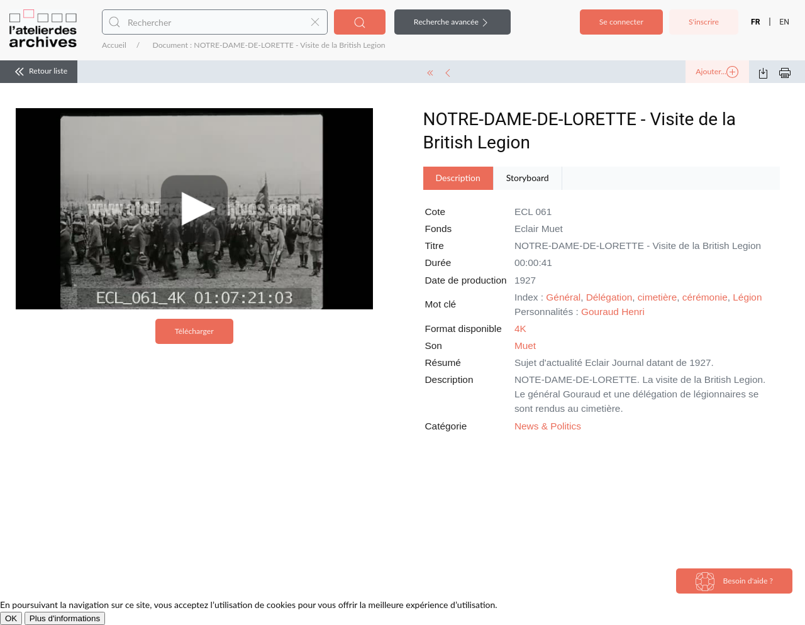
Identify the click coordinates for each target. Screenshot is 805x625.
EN (784, 22)
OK (11, 618)
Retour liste (38, 71)
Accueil (114, 45)
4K (520, 328)
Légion (747, 297)
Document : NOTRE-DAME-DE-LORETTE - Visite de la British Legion (268, 45)
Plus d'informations (65, 618)
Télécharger (194, 331)
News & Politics (547, 426)
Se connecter (621, 21)
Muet (525, 345)
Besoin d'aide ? (734, 581)
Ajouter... (717, 72)
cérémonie (705, 297)
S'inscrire (704, 21)
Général (563, 297)
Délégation (609, 297)
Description (458, 177)
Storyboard (527, 177)
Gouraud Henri (613, 311)
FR (755, 22)
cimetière (657, 297)
